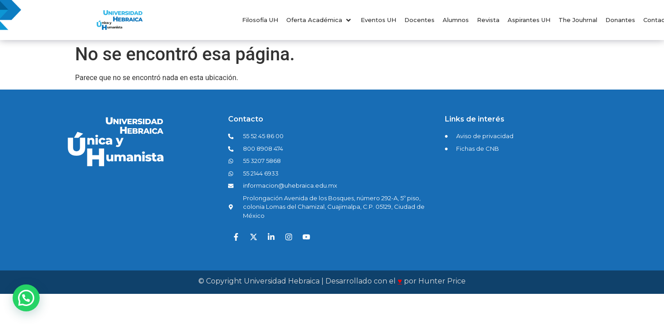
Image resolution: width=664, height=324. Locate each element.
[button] (319, 20)
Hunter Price (442, 281)
